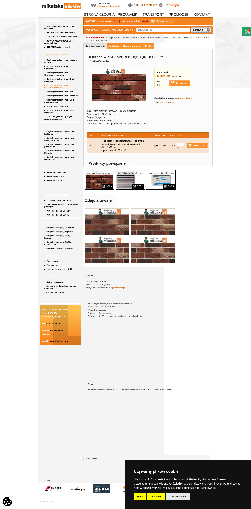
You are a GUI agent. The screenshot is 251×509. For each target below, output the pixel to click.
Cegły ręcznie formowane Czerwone (57, 67)
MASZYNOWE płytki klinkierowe (60, 33)
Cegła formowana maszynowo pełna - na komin (59, 139)
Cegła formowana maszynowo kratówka (59, 133)
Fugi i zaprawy (52, 261)
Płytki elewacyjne (53, 21)
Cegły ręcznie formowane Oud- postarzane (59, 80)
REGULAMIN (128, 14)
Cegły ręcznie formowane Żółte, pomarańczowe (59, 101)
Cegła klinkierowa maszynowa (59, 126)
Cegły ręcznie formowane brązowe (61, 96)
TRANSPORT (153, 14)
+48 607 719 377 (148, 5)
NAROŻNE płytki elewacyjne (58, 47)
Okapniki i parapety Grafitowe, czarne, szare (59, 243)
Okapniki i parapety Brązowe (58, 232)
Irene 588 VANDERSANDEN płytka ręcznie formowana (99, 174)
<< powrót (92, 458)
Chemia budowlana (54, 255)
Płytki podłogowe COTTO (57, 215)
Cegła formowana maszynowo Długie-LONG (59, 158)
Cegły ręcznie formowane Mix (59, 92)
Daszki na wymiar (53, 180)
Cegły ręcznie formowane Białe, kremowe (59, 111)
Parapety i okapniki (54, 222)
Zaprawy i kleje (52, 265)
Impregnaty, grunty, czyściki (58, 269)
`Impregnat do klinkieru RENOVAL (161, 174)
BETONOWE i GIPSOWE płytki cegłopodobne (59, 42)
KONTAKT (202, 14)
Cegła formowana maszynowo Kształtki (59, 152)
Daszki (47, 167)
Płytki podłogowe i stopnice (58, 195)
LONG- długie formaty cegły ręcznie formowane (58, 118)
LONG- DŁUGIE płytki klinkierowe (61, 37)
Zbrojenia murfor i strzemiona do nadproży (60, 287)
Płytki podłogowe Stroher (57, 211)
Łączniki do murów (54, 292)
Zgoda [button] (140, 496)
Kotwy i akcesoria (53, 282)
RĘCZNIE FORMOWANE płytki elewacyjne (59, 27)
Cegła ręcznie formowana (57, 54)
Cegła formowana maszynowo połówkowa (59, 145)
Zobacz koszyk (164, 21)
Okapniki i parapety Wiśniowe (59, 248)
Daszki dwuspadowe (55, 176)
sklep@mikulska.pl (59, 341)
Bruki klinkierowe (53, 188)
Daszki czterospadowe (55, 172)
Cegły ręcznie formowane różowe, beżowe (60, 61)
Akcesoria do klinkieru (55, 276)
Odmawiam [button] (156, 496)
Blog (46, 300)
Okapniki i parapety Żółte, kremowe (57, 237)
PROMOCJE (178, 14)
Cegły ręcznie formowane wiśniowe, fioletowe (57, 86)
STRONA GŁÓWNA (99, 14)
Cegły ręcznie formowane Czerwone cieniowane (57, 74)
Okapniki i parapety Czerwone (59, 228)
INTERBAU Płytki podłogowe (59, 200)
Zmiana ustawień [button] (177, 496)
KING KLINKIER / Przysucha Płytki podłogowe (61, 205)
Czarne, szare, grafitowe (57, 106)
